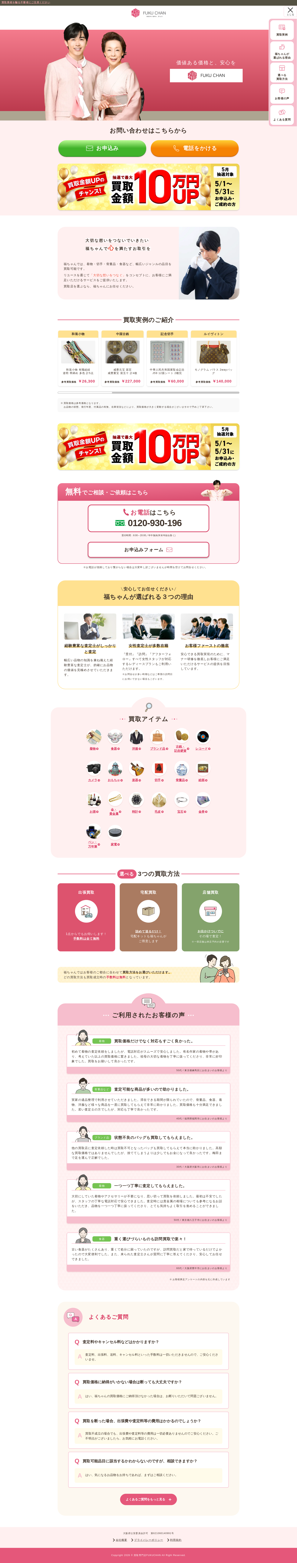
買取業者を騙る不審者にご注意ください (26, 2)
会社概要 (120, 1540)
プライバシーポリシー (147, 1540)
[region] (148, 362)
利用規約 (174, 1540)
